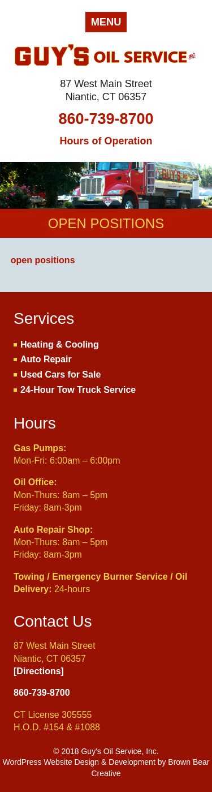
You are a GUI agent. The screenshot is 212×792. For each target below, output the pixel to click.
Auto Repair (46, 359)
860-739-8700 (105, 118)
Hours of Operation (105, 141)
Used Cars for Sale (60, 374)
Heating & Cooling (59, 344)
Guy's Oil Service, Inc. (106, 57)
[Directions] (39, 671)
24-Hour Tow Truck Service (78, 390)
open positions (43, 260)
